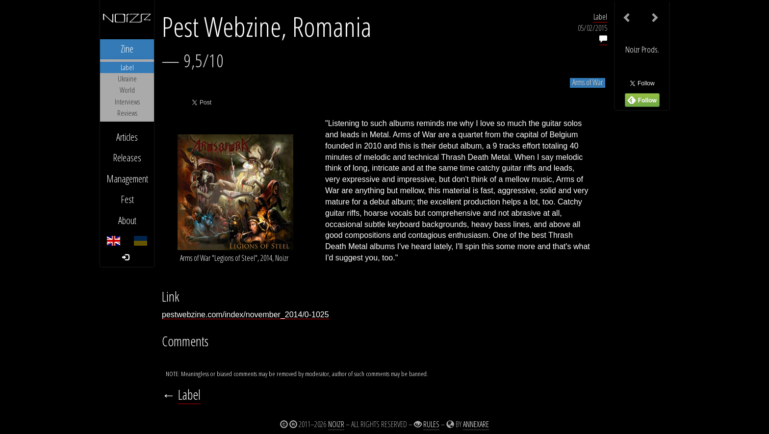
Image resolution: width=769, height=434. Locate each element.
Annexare (476, 424)
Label (600, 16)
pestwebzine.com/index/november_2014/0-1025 (245, 314)
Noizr (336, 424)
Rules (431, 424)
